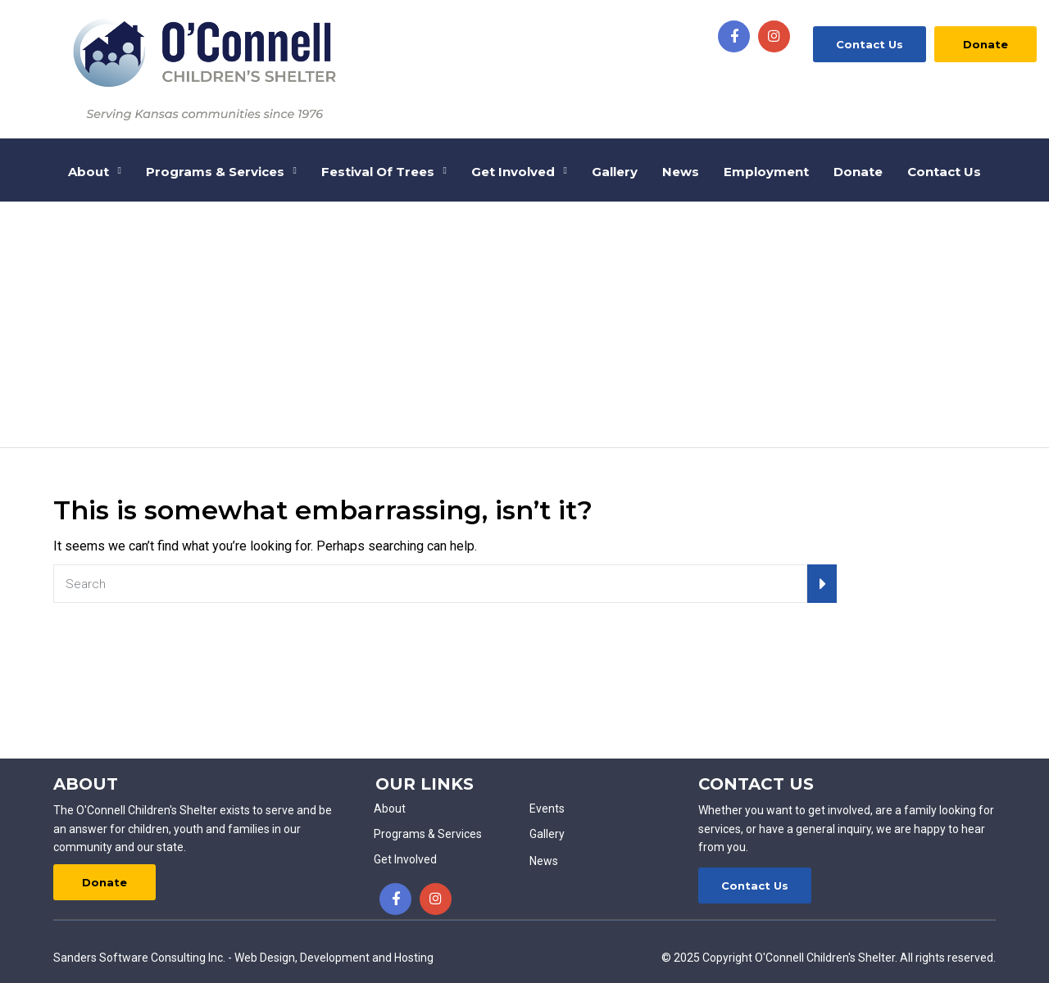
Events (547, 808)
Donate (985, 44)
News (680, 171)
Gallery (615, 171)
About (88, 171)
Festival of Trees (377, 171)
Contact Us (869, 44)
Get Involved (513, 171)
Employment (766, 171)
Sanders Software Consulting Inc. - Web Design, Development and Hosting (243, 957)
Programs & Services (215, 171)
